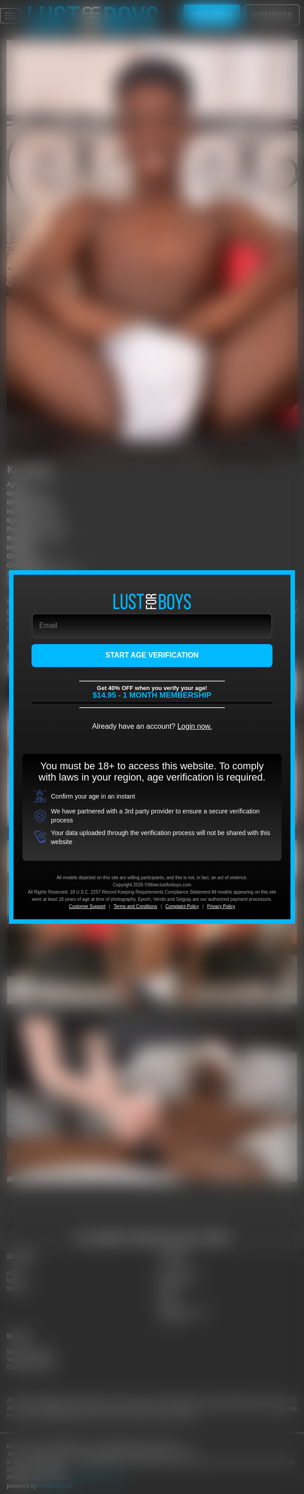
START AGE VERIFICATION (152, 655)
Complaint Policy (182, 906)
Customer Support (87, 906)
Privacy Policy (221, 906)
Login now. (194, 726)
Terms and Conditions (135, 906)
